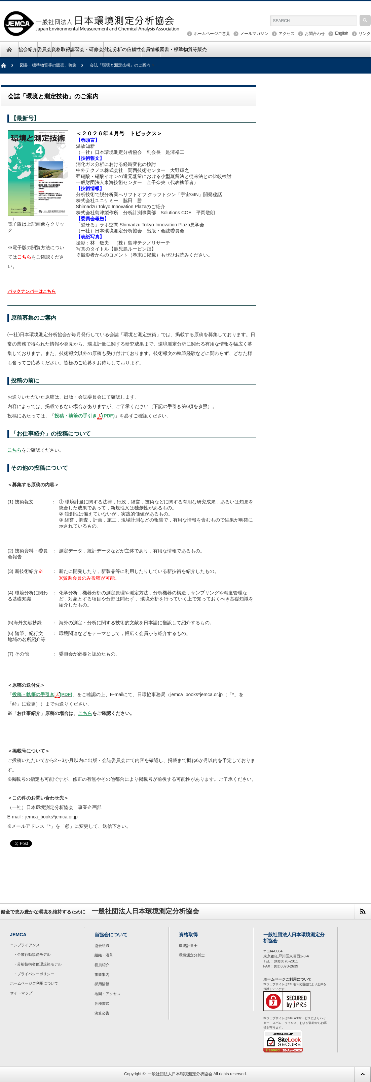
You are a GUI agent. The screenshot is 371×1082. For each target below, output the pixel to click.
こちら (24, 257)
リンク (365, 33)
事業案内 (102, 975)
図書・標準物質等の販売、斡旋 (48, 65)
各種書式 (102, 1003)
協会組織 (102, 946)
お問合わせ (315, 33)
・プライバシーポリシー (33, 974)
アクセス (287, 33)
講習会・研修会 (86, 49)
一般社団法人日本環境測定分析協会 (180, 1074)
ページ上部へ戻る (363, 1074)
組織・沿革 (104, 955)
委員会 (44, 49)
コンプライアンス (25, 945)
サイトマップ (21, 993)
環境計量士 (188, 946)
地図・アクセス (107, 994)
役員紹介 (102, 965)
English (341, 33)
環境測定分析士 (192, 955)
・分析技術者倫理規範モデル (37, 964)
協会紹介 (27, 49)
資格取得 (60, 49)
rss (362, 911)
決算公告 (102, 1013)
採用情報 (102, 984)
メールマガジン (254, 33)
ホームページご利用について (34, 983)
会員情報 (150, 49)
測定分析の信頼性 (122, 49)
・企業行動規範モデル (31, 954)
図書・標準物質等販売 (183, 49)
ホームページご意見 (212, 33)
